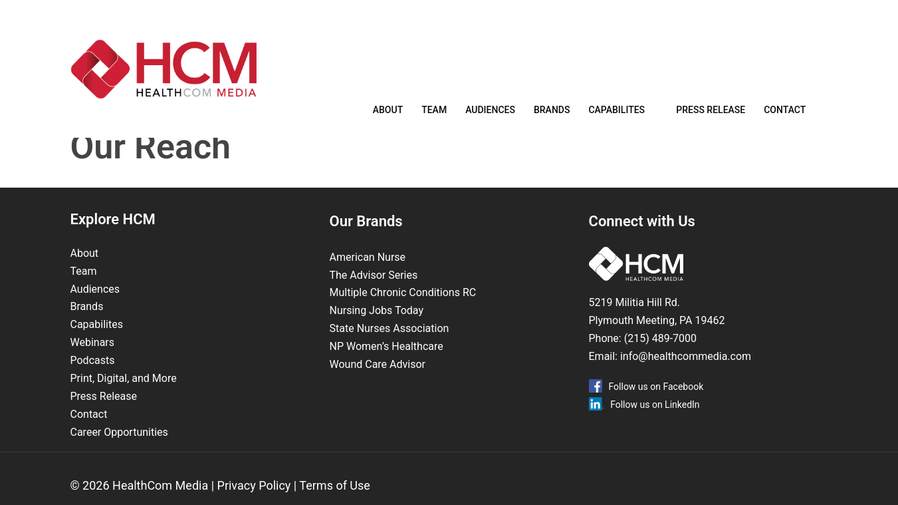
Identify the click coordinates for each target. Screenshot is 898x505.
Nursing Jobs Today (377, 331)
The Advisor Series (374, 296)
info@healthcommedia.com (685, 377)
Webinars (92, 363)
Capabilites (616, 115)
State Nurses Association (389, 349)
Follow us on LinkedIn (654, 426)
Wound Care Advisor (379, 385)
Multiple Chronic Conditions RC (403, 313)
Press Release (710, 115)
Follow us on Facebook (656, 408)
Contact (785, 115)
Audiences (490, 115)
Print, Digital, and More (123, 399)
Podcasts (92, 381)
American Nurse (368, 278)
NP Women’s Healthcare (386, 367)
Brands (552, 115)
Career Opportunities (119, 453)
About (388, 115)
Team (434, 115)
